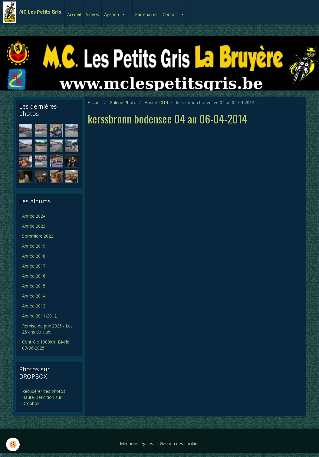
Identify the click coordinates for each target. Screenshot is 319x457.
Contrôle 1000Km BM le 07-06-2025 (45, 345)
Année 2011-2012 (39, 316)
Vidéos (92, 14)
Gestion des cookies (179, 443)
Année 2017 (33, 266)
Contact (171, 14)
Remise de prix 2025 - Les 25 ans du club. (47, 329)
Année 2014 (156, 102)
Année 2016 (33, 276)
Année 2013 (33, 306)
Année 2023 (33, 226)
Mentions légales (136, 443)
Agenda (112, 14)
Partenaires (146, 14)
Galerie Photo (123, 102)
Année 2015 (33, 286)
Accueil (74, 14)
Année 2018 (33, 256)
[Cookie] (13, 444)
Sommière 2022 (37, 236)
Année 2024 (33, 216)
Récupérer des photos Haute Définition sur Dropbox (43, 397)
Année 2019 (33, 246)
